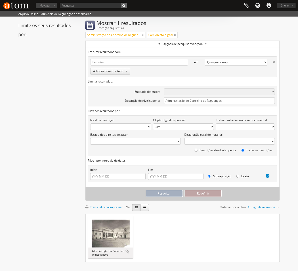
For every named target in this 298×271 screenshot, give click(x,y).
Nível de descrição (102, 120)
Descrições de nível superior (215, 150)
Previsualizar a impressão (104, 207)
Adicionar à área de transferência (127, 251)
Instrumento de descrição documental (241, 120)
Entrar (285, 5)
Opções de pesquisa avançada (183, 44)
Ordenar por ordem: (233, 207)
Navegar (45, 5)
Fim (150, 170)
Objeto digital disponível (169, 120)
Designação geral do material (203, 135)
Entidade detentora (147, 92)
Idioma (257, 5)
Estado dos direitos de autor (109, 135)
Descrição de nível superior (142, 101)
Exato (242, 176)
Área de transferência (246, 5)
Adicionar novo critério (110, 71)
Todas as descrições (257, 150)
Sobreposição (219, 176)
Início (93, 170)
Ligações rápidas (268, 5)
